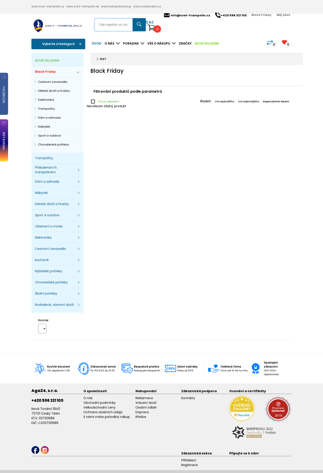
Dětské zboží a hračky (54, 91)
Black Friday (261, 15)
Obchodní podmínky (99, 402)
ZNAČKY (185, 43)
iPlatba (140, 417)
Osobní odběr (146, 407)
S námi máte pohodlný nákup (106, 417)
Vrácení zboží (145, 402)
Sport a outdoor (49, 135)
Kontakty (188, 398)
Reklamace (144, 398)
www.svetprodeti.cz (147, 6)
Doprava (142, 412)
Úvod (96, 43)
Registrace (189, 465)
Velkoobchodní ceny (99, 407)
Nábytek (44, 126)
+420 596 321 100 (47, 400)
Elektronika (46, 100)
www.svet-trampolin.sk (82, 6)
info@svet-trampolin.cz (187, 15)
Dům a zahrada (49, 118)
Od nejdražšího (224, 101)
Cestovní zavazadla (52, 82)
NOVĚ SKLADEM (207, 43)
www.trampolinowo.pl (116, 6)
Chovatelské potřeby (53, 144)
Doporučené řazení (276, 101)
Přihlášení (188, 460)
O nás (88, 398)
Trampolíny (46, 109)
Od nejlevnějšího (248, 101)
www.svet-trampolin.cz (47, 6)
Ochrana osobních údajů (102, 412)
